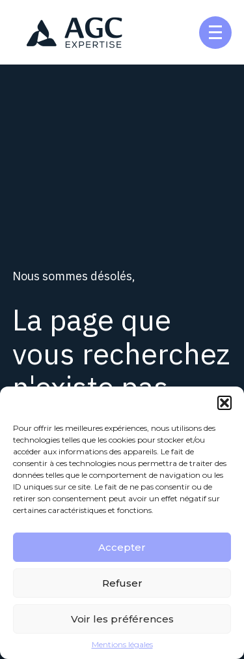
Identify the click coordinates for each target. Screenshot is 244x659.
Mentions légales (122, 644)
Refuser (122, 583)
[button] (224, 402)
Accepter (122, 547)
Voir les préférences (122, 619)
